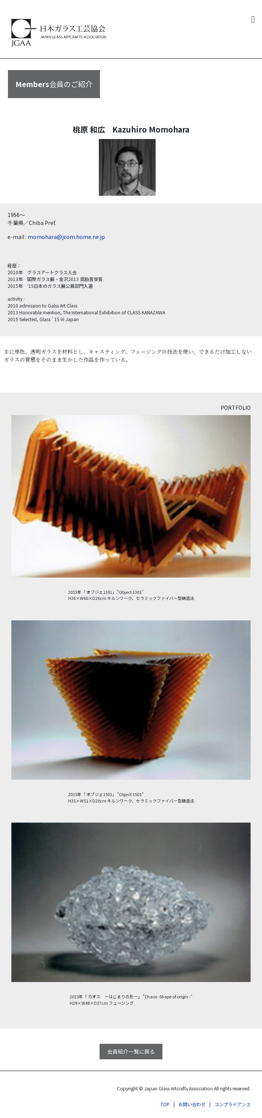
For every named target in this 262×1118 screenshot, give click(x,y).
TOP (165, 1104)
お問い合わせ (192, 1104)
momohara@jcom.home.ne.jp (66, 236)
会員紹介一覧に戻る (131, 1051)
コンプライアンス (232, 1104)
